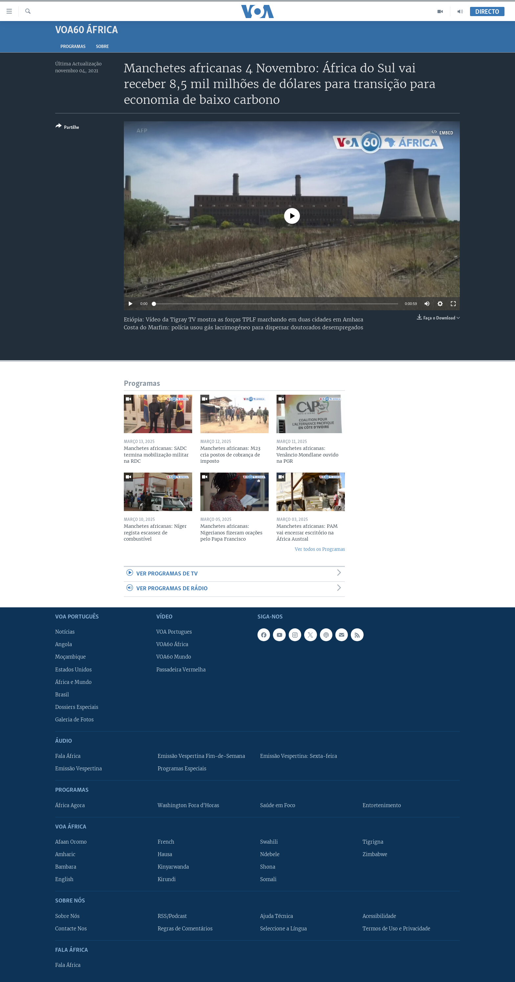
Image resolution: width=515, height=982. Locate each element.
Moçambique (70, 657)
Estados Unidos (73, 669)
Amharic (65, 854)
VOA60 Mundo (173, 657)
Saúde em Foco (277, 805)
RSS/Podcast (172, 916)
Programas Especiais (182, 769)
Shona (267, 867)
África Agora (70, 805)
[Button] (67, 128)
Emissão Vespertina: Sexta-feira (298, 756)
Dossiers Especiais (76, 707)
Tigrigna (373, 842)
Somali (268, 879)
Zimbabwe (375, 854)
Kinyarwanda (173, 867)
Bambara (65, 867)
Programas (72, 46)
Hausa (165, 854)
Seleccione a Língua (283, 928)
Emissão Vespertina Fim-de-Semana (201, 756)
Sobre (102, 46)
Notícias (65, 632)
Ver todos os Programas (320, 549)
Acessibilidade (379, 916)
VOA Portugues (174, 632)
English (64, 879)
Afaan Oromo (71, 842)
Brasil (62, 694)
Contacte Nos (71, 928)
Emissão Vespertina (78, 769)
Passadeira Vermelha (181, 669)
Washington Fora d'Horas (188, 805)
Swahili (269, 842)
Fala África (67, 756)
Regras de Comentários (185, 928)
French (166, 842)
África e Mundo (73, 682)
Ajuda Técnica (276, 916)
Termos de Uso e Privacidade (396, 928)
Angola (63, 644)
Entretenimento (382, 805)
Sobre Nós (67, 916)
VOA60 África (172, 644)
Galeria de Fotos (74, 719)
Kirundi (167, 879)
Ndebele (270, 854)
